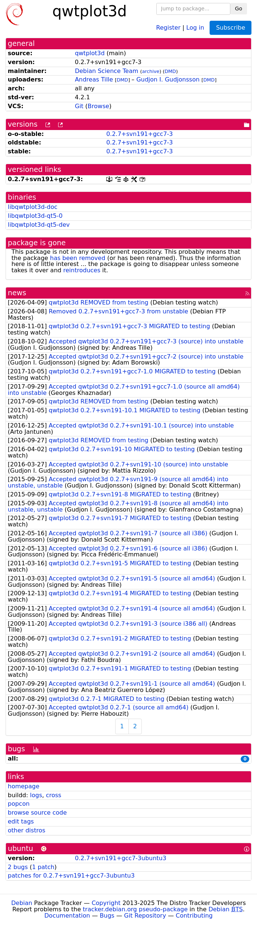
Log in (195, 27)
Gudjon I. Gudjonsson (168, 79)
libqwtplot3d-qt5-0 (35, 215)
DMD (170, 71)
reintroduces (81, 270)
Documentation (67, 915)
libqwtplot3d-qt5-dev (39, 224)
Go (238, 8)
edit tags (21, 821)
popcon (19, 803)
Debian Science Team (106, 70)
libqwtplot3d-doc (32, 206)
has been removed (77, 258)
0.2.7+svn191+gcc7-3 (139, 133)
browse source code (37, 812)
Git (79, 106)
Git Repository (145, 915)
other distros (26, 830)
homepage (23, 786)
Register (168, 27)
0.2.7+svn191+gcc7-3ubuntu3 (120, 858)
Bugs (107, 915)
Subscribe (230, 27)
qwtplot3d (90, 53)
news (17, 293)
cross (53, 795)
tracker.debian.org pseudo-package (135, 909)
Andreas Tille (94, 79)
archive (150, 71)
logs (36, 795)
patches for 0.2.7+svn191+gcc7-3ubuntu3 (71, 875)
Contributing (194, 915)
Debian (21, 902)
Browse (98, 106)
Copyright (105, 902)
